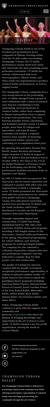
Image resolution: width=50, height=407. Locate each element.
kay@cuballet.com (19, 353)
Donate (25, 12)
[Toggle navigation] (46, 11)
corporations (20, 314)
